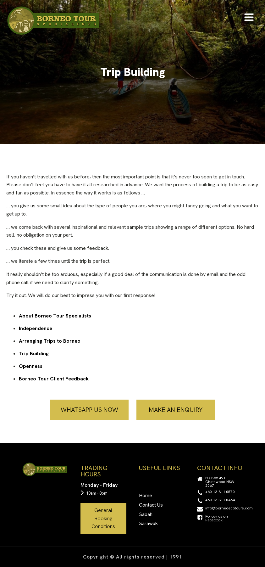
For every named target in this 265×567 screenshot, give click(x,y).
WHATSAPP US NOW (89, 410)
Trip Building (34, 353)
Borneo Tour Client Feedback (54, 378)
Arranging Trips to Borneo (49, 341)
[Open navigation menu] (249, 17)
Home (145, 495)
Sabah (145, 514)
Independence (35, 328)
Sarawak (148, 523)
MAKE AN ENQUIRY (175, 410)
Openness (30, 366)
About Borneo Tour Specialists (55, 315)
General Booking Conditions (103, 518)
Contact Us (151, 505)
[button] (220, 481)
